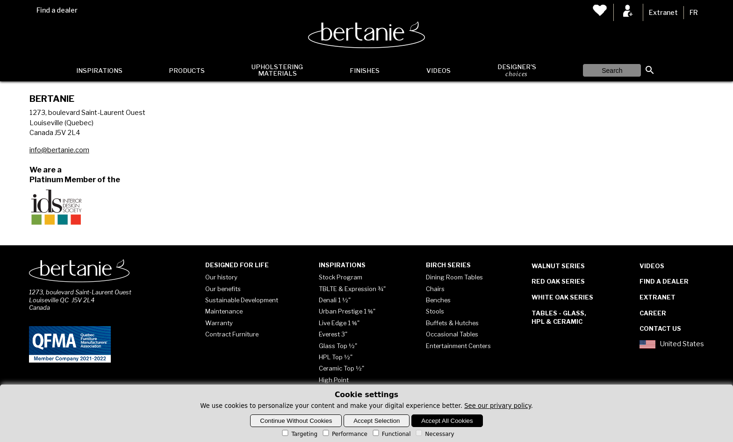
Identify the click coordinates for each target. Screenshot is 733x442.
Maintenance (224, 311)
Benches (438, 300)
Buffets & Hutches (452, 323)
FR (694, 12)
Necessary (434, 434)
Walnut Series (558, 266)
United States (672, 344)
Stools (435, 311)
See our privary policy (497, 405)
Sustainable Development (241, 300)
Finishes (365, 70)
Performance (344, 434)
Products (187, 70)
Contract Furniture (232, 334)
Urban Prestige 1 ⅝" (347, 311)
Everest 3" (333, 334)
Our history (221, 277)
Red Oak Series (558, 281)
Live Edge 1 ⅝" (339, 323)
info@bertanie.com (59, 150)
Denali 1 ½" (335, 300)
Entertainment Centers (458, 345)
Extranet (663, 12)
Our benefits (223, 288)
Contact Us (660, 328)
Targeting (298, 434)
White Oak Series (562, 297)
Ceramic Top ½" (341, 368)
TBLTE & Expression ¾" (352, 288)
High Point (334, 380)
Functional (391, 434)
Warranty (219, 323)
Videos (438, 70)
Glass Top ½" (338, 345)
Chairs (435, 288)
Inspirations (99, 70)
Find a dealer (57, 10)
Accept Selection (376, 420)
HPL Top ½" (335, 357)
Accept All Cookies (447, 420)
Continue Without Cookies (296, 420)
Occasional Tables (452, 334)
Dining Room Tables (454, 277)
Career (653, 313)
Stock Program (340, 277)
